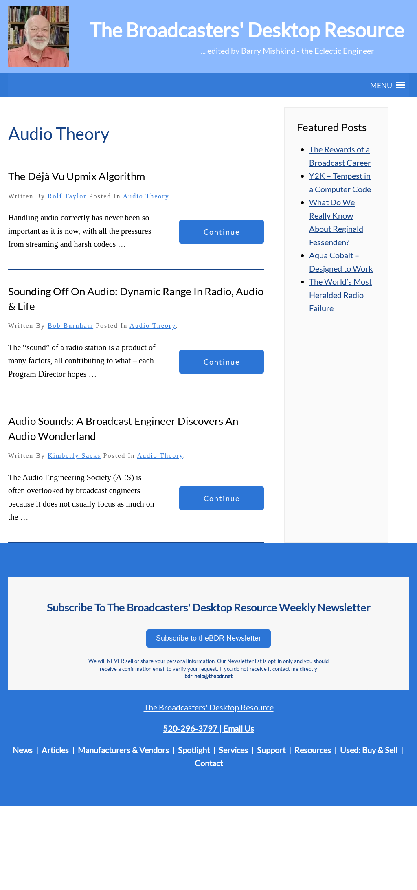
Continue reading (222, 235)
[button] (381, 85)
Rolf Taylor (67, 196)
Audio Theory (146, 196)
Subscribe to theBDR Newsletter (208, 638)
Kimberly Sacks (74, 455)
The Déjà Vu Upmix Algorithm (76, 175)
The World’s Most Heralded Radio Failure (340, 295)
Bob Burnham (70, 325)
